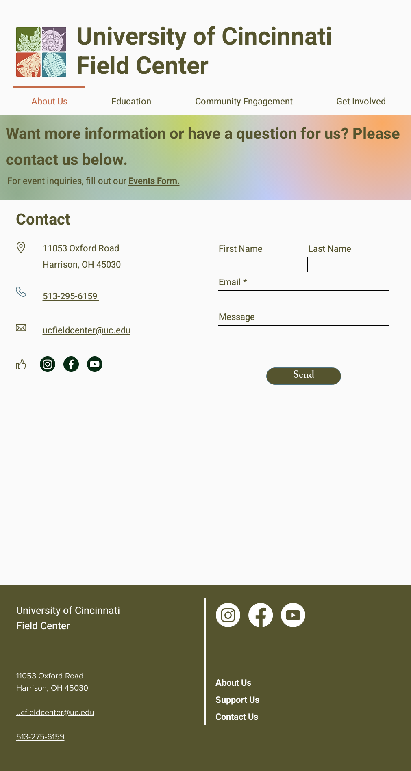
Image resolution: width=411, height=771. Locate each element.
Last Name (329, 248)
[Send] (303, 376)
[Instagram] (228, 615)
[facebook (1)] (71, 364)
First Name (241, 248)
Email (230, 282)
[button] (131, 97)
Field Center (43, 626)
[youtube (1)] (94, 364)
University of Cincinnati (68, 610)
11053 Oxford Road (50, 675)
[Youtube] (293, 615)
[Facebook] (260, 615)
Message (237, 317)
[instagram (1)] (47, 364)
